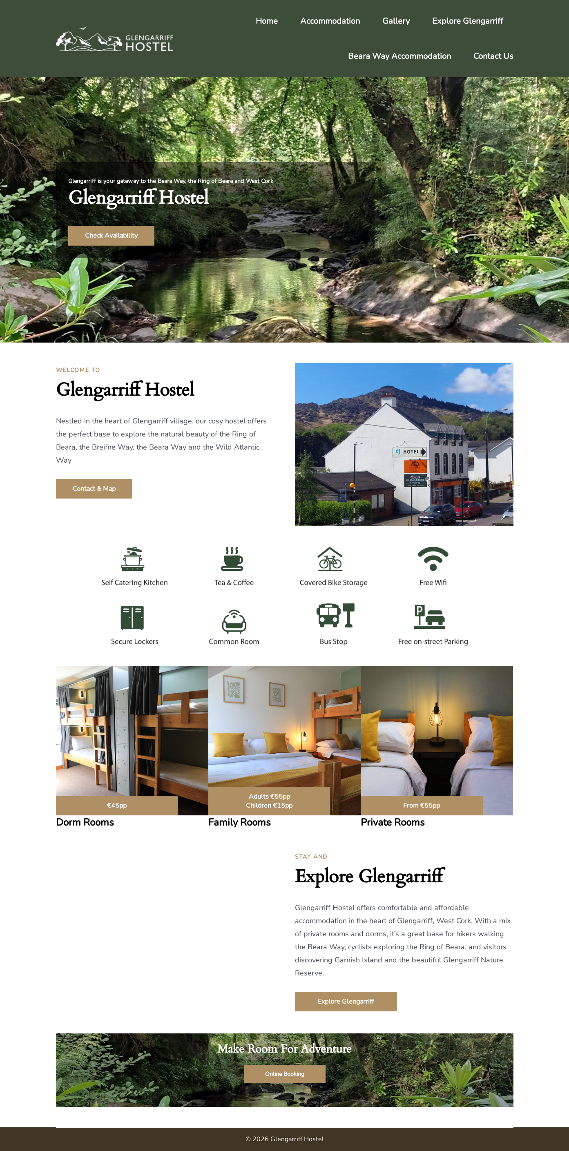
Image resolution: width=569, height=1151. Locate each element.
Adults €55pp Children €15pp (269, 801)
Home (267, 21)
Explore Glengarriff (467, 21)
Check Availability (111, 236)
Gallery (396, 21)
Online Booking (284, 1074)
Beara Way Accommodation (399, 56)
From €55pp (421, 805)
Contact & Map (94, 488)
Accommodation (330, 21)
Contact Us (493, 56)
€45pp (117, 805)
